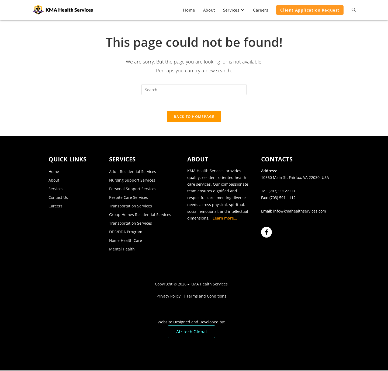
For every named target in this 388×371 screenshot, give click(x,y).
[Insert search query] (194, 89)
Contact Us (58, 197)
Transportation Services (130, 206)
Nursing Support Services (132, 180)
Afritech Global (191, 332)
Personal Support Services (132, 189)
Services (55, 189)
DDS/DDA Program (125, 232)
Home (53, 171)
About (53, 180)
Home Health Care (125, 240)
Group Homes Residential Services (140, 214)
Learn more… (225, 218)
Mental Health (122, 249)
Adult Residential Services (132, 171)
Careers (55, 206)
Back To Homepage (194, 116)
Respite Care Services (128, 197)
